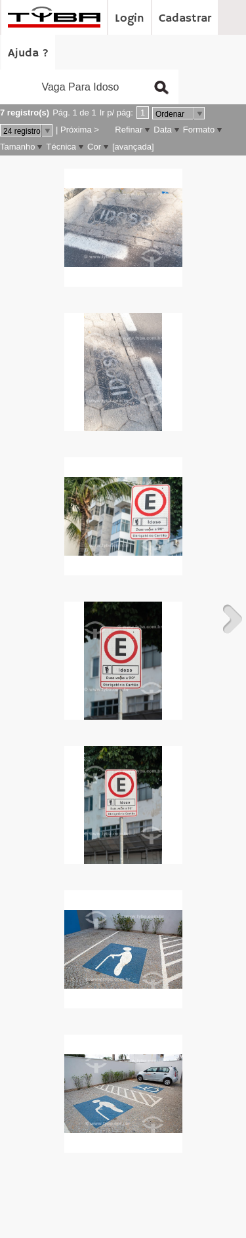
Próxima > (79, 129)
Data (162, 129)
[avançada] (133, 147)
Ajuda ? (28, 53)
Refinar (128, 129)
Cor (94, 147)
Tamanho (17, 147)
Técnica (61, 147)
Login (129, 18)
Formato (199, 129)
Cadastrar (185, 18)
